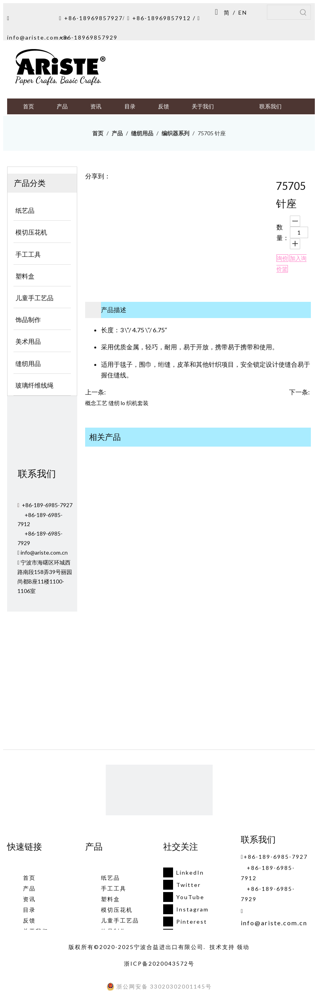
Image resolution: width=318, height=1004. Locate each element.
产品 (29, 888)
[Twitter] (183, 885)
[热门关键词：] (303, 12)
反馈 (29, 920)
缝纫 (114, 403)
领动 (243, 946)
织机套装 (137, 403)
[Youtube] (183, 897)
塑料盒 (110, 899)
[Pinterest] (183, 921)
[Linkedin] (183, 872)
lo (123, 403)
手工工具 (113, 888)
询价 (282, 258)
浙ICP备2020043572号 (159, 963)
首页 (29, 877)
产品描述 (113, 309)
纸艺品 (110, 877)
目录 (29, 909)
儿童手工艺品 (120, 920)
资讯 (29, 899)
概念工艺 (96, 403)
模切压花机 (117, 909)
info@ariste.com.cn (38, 37)
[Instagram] (183, 909)
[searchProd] (281, 12)
